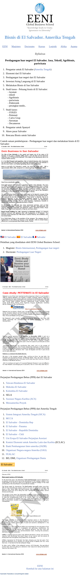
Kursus (42, 46)
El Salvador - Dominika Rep (19, 422)
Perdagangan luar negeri (47, 248)
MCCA (9, 418)
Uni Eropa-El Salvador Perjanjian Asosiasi (26, 438)
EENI (5, 46)
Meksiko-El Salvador (16, 387)
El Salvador (10, 237)
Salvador (41, 237)
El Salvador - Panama (16, 426)
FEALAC (10, 454)
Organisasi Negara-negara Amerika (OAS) (26, 450)
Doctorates (30, 46)
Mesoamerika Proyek (16, 403)
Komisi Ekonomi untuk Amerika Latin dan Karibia (30, 442)
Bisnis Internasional (25, 248)
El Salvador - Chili (15, 434)
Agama (74, 46)
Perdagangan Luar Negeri (29, 252)
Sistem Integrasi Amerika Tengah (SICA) (25, 414)
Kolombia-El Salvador (17, 391)
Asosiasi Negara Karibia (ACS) (21, 399)
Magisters (16, 46)
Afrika (64, 46)
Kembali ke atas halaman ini (40, 568)
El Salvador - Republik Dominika (22, 430)
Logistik (53, 46)
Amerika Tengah (43, 69)
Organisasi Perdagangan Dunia (31, 458)
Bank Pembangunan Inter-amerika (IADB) (26, 446)
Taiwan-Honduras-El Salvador (20, 383)
